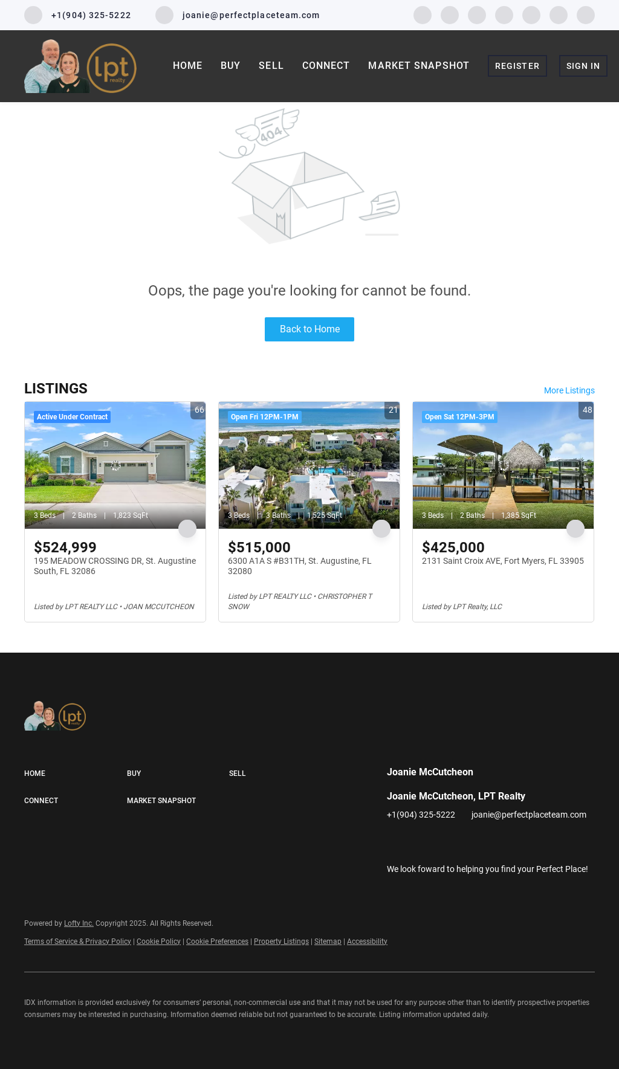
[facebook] (422, 14)
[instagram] (504, 14)
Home (188, 65)
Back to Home (310, 329)
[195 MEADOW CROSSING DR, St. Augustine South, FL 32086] (115, 465)
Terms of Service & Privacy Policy (77, 941)
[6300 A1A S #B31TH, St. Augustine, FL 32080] (309, 465)
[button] (75, 774)
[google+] (586, 14)
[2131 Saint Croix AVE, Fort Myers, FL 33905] (503, 465)
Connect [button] (326, 65)
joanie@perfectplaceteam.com (529, 814)
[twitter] (477, 14)
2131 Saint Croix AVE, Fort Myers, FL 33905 (503, 561)
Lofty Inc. (79, 923)
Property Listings (281, 941)
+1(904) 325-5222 (421, 814)
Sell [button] (271, 65)
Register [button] (517, 66)
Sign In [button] (583, 66)
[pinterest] (558, 14)
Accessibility (367, 941)
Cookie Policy (159, 941)
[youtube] (531, 14)
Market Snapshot (419, 65)
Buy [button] (231, 65)
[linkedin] (450, 14)
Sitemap (328, 941)
